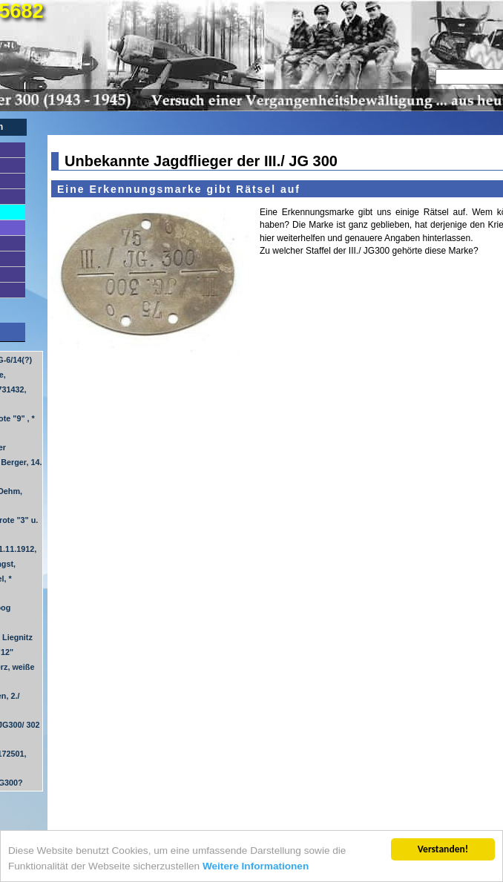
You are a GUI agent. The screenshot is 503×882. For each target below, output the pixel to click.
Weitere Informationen (256, 866)
